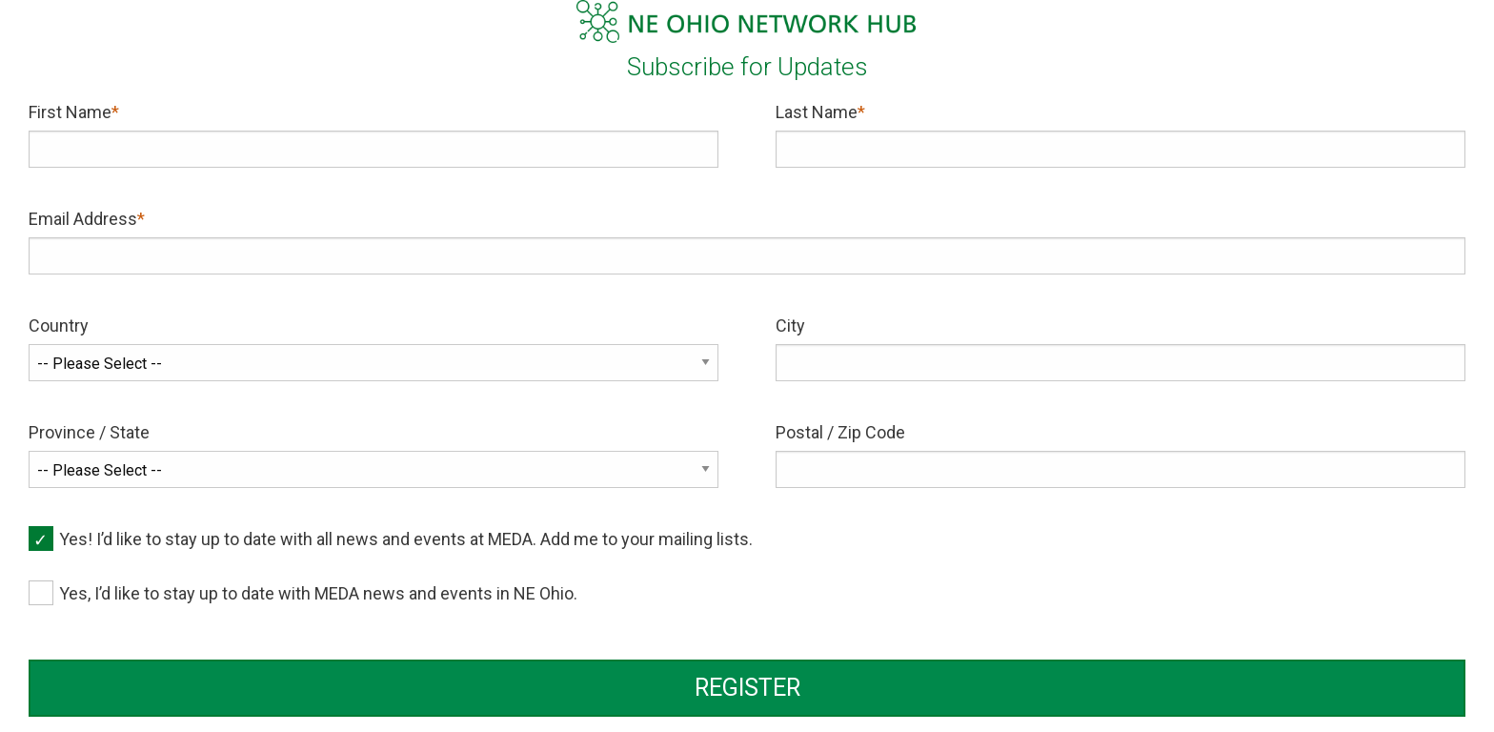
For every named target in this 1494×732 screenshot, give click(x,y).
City (790, 325)
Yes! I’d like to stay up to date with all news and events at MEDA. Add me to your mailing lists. (406, 539)
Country (59, 325)
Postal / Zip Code (840, 432)
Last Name (817, 112)
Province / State (89, 432)
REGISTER (747, 688)
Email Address (83, 219)
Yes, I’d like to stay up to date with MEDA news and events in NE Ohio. (318, 593)
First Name (70, 112)
